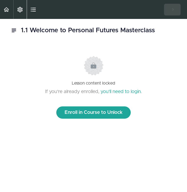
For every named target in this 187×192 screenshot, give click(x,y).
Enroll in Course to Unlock (93, 112)
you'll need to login (121, 91)
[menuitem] (20, 9)
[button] (6, 9)
